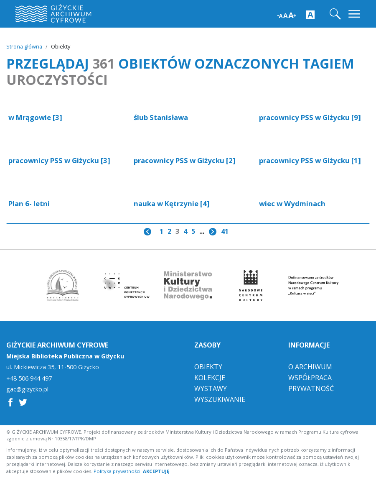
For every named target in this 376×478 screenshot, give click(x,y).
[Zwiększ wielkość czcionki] (287, 14)
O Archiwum (310, 366)
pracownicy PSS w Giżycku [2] (185, 160)
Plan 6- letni (29, 203)
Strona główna (24, 46)
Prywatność (311, 388)
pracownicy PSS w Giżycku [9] (310, 117)
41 (225, 231)
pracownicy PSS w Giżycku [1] (310, 160)
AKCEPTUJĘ (156, 470)
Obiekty (208, 366)
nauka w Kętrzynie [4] (172, 203)
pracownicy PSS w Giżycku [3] (59, 160)
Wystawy (210, 388)
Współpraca (310, 377)
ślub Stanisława (161, 117)
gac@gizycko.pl (27, 389)
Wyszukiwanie (219, 399)
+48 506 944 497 (29, 378)
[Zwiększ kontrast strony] (310, 14)
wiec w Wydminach (292, 203)
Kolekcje (209, 377)
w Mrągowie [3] (35, 117)
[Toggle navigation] (355, 14)
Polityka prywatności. (118, 470)
